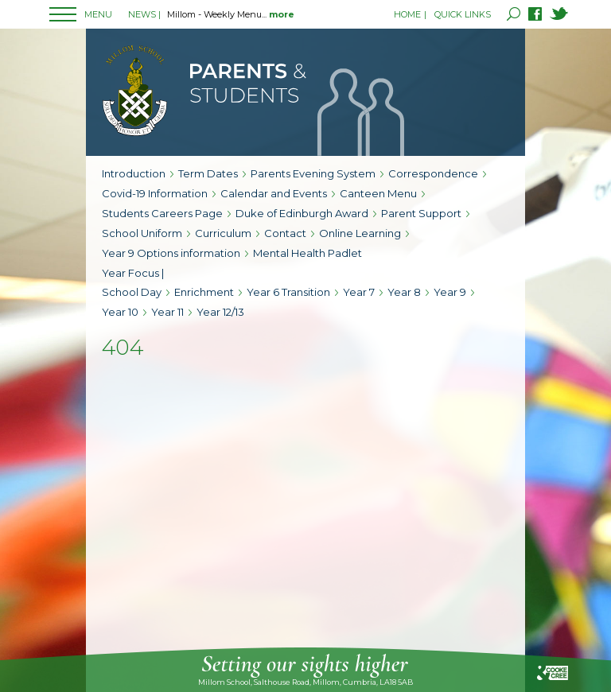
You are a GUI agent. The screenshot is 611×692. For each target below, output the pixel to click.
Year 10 (120, 311)
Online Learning (360, 233)
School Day (132, 292)
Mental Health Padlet (307, 253)
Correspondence (433, 173)
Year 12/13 (220, 311)
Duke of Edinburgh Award (301, 213)
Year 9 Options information (171, 253)
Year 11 (167, 311)
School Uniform (142, 233)
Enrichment (204, 292)
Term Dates (208, 173)
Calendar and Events (273, 193)
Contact (285, 233)
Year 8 (404, 292)
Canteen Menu (378, 193)
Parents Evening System (313, 173)
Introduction (133, 173)
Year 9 (450, 292)
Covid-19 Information (155, 193)
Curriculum (223, 233)
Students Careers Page (162, 213)
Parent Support (421, 213)
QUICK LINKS (462, 14)
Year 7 (359, 292)
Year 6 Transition (288, 292)
